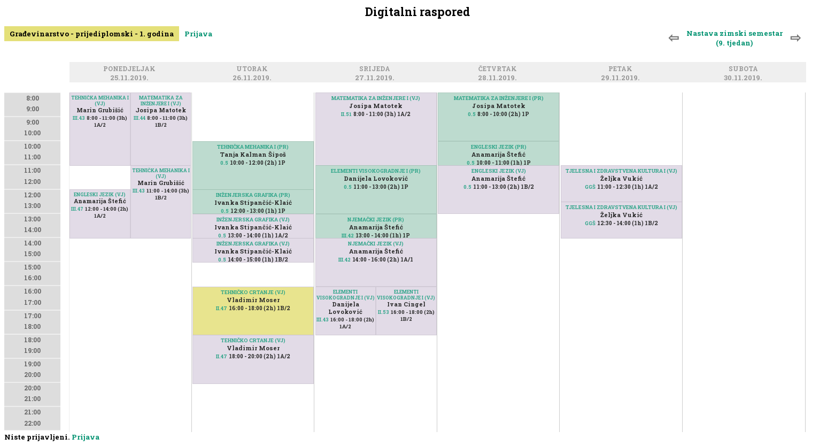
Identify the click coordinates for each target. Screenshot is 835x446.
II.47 (221, 356)
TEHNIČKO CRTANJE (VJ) (253, 340)
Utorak (253, 69)
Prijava (198, 34)
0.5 (224, 162)
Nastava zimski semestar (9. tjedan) (734, 38)
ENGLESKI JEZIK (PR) (499, 146)
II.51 (346, 114)
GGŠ (590, 186)
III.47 (77, 209)
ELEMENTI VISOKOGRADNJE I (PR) (376, 170)
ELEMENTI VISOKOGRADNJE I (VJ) (406, 295)
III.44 (139, 118)
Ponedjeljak (131, 69)
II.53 (383, 312)
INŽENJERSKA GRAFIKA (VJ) (253, 219)
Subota (745, 69)
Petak (622, 69)
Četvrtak (499, 69)
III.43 (79, 118)
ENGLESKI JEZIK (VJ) (100, 194)
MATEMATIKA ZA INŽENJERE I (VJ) (161, 100)
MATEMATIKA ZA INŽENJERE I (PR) (499, 98)
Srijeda (376, 69)
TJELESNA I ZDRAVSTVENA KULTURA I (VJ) (621, 170)
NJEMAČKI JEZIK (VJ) (376, 243)
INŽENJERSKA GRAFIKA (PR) (253, 194)
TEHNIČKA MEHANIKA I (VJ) (100, 100)
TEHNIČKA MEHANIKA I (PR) (253, 146)
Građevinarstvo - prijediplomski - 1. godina (92, 34)
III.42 (348, 235)
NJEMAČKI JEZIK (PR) (375, 219)
